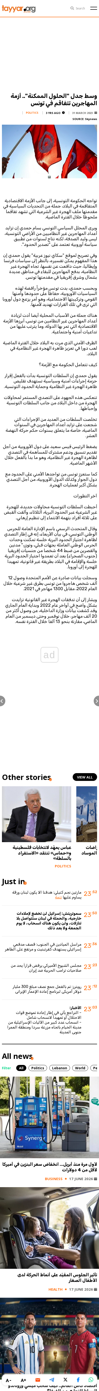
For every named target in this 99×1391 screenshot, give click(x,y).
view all (85, 777)
